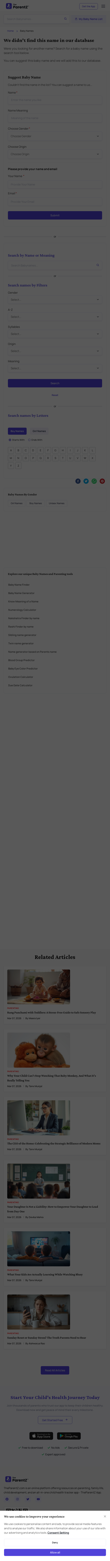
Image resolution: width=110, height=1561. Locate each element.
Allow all (55, 1552)
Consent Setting (58, 1533)
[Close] (105, 1516)
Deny (55, 1542)
